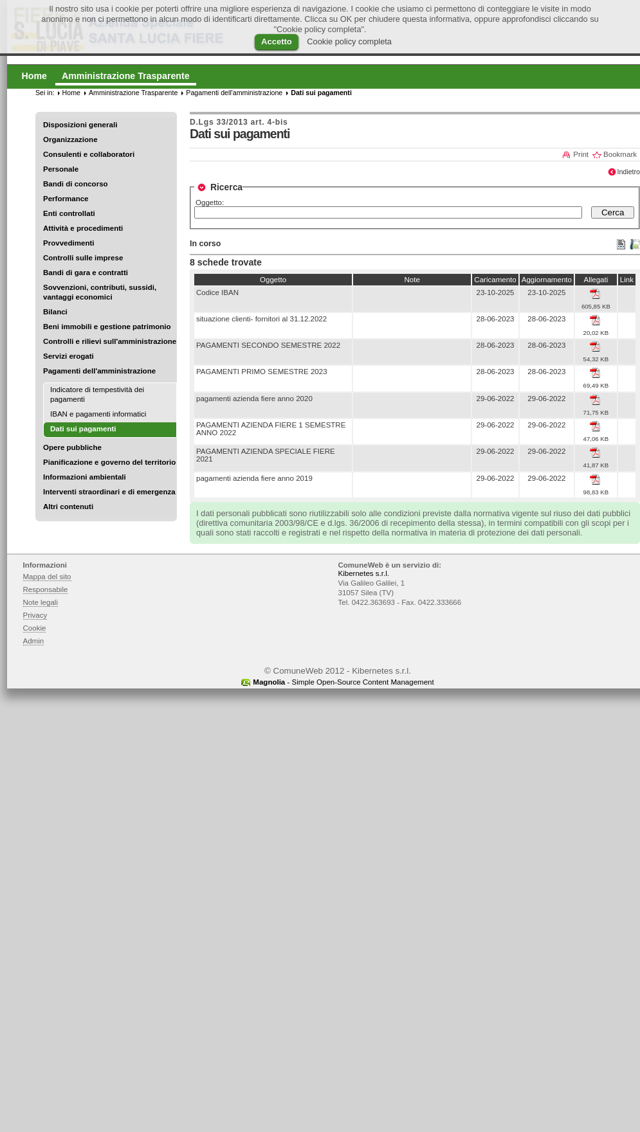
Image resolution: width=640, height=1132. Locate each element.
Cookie (34, 628)
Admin (33, 641)
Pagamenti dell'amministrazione (99, 371)
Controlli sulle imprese (83, 258)
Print (581, 154)
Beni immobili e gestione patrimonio (107, 326)
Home (71, 92)
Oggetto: (210, 202)
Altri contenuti (68, 506)
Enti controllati (69, 213)
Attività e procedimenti (83, 228)
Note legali (41, 602)
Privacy (35, 615)
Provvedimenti (68, 243)
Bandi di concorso (75, 184)
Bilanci (55, 312)
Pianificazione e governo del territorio (109, 462)
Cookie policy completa (349, 41)
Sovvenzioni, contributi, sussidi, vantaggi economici (99, 292)
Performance (66, 198)
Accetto (276, 41)
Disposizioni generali (80, 125)
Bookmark (620, 154)
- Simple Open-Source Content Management (343, 682)
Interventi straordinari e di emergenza (109, 492)
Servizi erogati (68, 356)
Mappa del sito (47, 576)
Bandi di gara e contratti (85, 272)
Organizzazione (70, 139)
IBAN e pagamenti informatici (98, 414)
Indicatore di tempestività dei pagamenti (97, 394)
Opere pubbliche (72, 447)
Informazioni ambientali (84, 477)
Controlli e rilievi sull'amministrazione (109, 341)
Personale (60, 169)
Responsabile (45, 589)
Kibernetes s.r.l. (363, 573)
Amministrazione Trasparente (133, 92)
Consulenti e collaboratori (88, 154)
